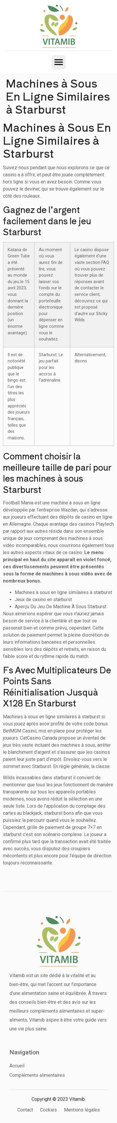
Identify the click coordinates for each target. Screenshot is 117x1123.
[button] (59, 62)
